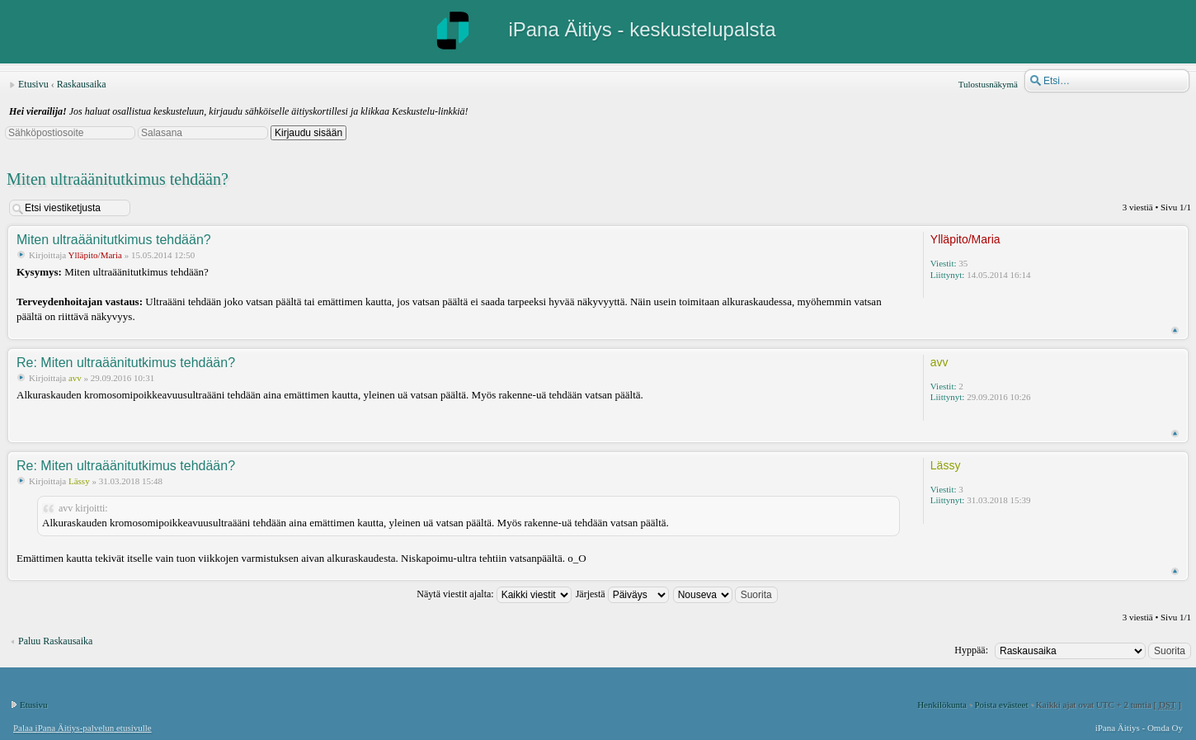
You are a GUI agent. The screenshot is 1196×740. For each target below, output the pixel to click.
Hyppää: (971, 650)
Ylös (1175, 330)
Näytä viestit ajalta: (494, 594)
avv (75, 378)
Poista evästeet (1001, 704)
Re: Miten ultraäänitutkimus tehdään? (125, 363)
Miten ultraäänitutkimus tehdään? (117, 179)
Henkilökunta (942, 704)
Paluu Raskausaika (55, 641)
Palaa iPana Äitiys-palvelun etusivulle (82, 728)
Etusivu (33, 84)
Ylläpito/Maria (95, 255)
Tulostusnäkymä (988, 84)
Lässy (79, 481)
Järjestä (622, 594)
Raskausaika (81, 84)
